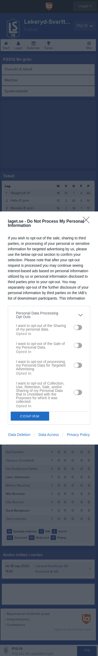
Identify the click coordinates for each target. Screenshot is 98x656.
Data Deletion (19, 435)
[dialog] (49, 328)
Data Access (48, 435)
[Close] (88, 222)
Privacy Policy (78, 435)
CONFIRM (30, 416)
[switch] (78, 327)
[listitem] (49, 315)
